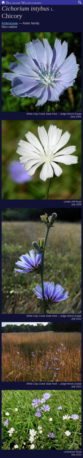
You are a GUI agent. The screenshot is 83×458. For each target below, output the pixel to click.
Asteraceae (10, 23)
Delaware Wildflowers (21, 2)
